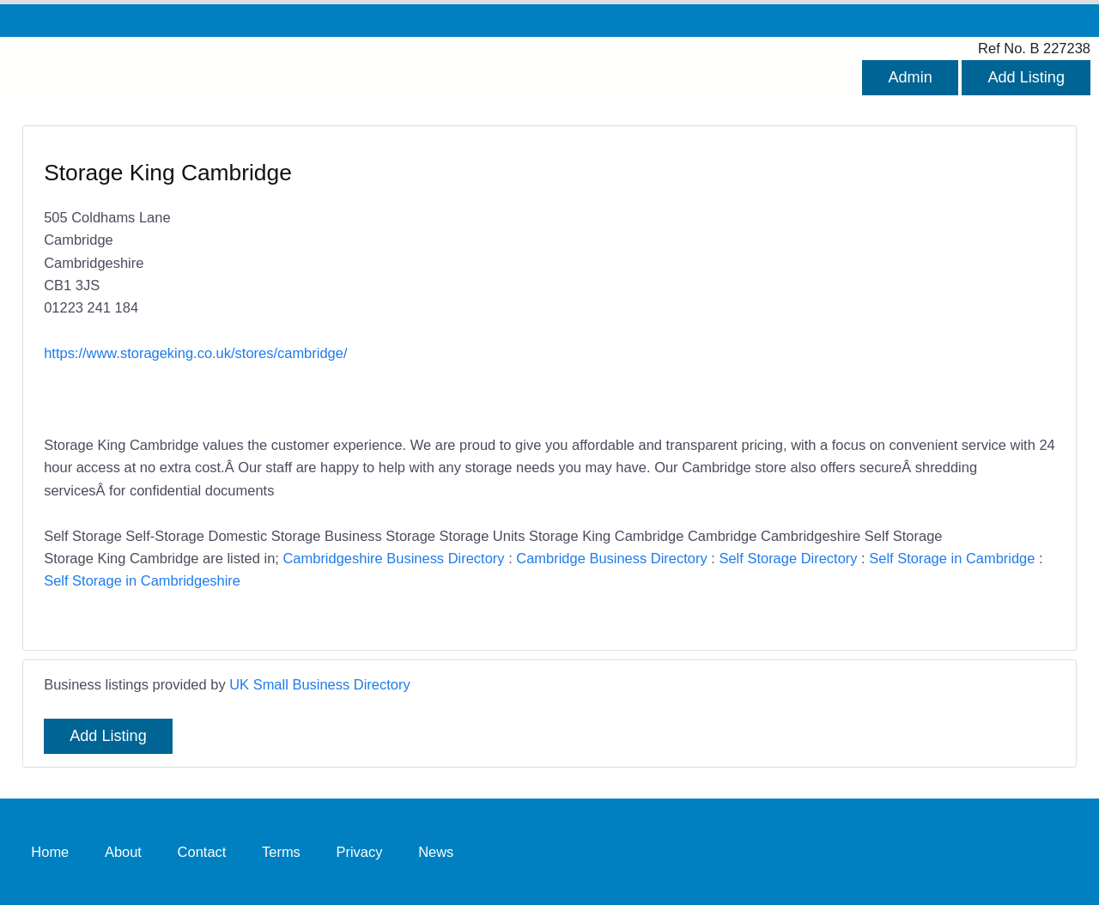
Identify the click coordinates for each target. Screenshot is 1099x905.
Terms (281, 851)
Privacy (359, 851)
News (435, 851)
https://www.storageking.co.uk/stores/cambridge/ (195, 353)
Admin (910, 77)
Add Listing (1026, 77)
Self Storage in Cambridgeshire (142, 580)
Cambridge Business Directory (611, 558)
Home (50, 851)
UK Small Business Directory (319, 684)
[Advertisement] (794, 282)
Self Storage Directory (788, 558)
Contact (202, 851)
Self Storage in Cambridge (952, 558)
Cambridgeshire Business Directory (393, 558)
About (123, 851)
